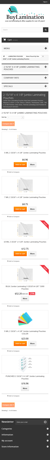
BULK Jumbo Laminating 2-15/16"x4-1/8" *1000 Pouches (25, 287)
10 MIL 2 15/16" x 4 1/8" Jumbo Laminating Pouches (25, 242)
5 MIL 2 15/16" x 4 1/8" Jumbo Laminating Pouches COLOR (25, 332)
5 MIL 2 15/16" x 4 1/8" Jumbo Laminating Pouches (25, 153)
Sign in (45, 1)
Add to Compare (14, 172)
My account (7, 440)
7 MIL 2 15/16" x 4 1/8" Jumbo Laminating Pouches (25, 197)
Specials (8, 86)
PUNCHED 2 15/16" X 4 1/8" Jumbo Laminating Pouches (25, 377)
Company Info (11, 77)
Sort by (4, 117)
